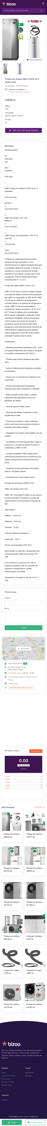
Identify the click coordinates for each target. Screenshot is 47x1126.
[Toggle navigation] (43, 3)
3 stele (7, 782)
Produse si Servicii (8, 1076)
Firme (4, 1073)
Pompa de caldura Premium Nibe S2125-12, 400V (34, 902)
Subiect (7, 598)
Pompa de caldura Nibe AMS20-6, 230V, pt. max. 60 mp (11, 936)
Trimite (23, 628)
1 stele (7, 788)
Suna (12, 1122)
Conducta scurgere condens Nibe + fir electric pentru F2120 (12, 970)
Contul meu (6, 1079)
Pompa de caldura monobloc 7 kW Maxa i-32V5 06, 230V (11, 1004)
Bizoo (17, 1117)
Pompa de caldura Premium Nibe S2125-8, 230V (11, 902)
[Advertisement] (23, 720)
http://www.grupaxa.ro (16, 677)
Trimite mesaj (13, 684)
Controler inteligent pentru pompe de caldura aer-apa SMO (34, 936)
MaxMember (29, 1073)
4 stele (7, 779)
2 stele (7, 785)
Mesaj (7, 608)
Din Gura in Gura (8, 1082)
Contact (5, 1100)
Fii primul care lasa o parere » (20, 92)
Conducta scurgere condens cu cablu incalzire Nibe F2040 (34, 970)
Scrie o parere (35, 751)
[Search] (19, 10)
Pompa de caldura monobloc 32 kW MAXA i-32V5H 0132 (34, 1004)
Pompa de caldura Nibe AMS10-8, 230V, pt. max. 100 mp (34, 834)
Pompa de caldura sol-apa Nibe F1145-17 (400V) (11, 868)
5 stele (7, 776)
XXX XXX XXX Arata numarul (23, 130)
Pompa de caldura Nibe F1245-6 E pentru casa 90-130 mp (11, 834)
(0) (41, 776)
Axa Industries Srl (15, 663)
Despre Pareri (7, 1085)
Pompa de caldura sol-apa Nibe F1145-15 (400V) (34, 868)
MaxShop (28, 1076)
